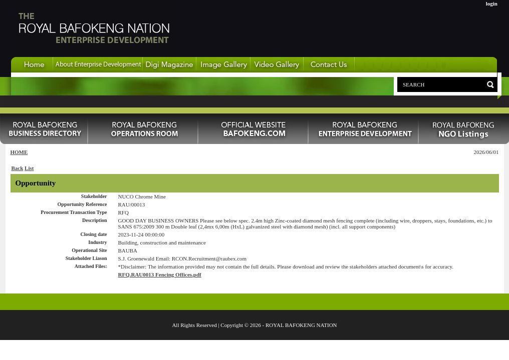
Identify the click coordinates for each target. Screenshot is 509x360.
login (491, 3)
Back (18, 168)
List (29, 168)
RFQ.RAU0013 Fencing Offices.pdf (159, 275)
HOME (19, 152)
